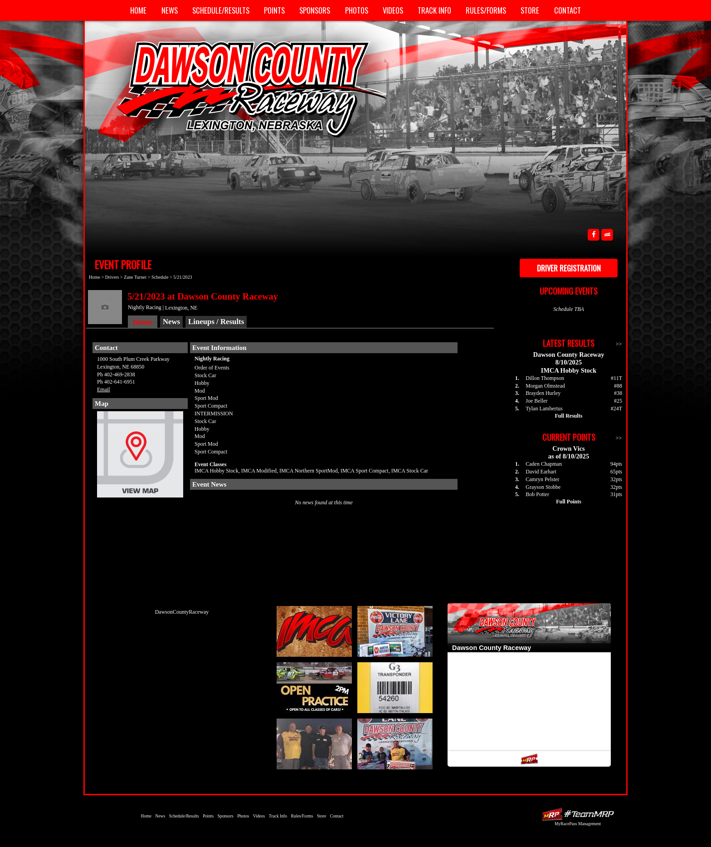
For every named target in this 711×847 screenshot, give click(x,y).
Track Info (434, 10)
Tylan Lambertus (544, 408)
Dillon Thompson (545, 378)
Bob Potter (537, 494)
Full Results (568, 416)
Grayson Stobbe (543, 487)
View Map (140, 456)
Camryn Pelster (542, 479)
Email (103, 389)
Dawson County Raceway (242, 88)
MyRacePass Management (578, 823)
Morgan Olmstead (545, 386)
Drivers (112, 277)
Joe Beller (536, 401)
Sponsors (314, 10)
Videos (393, 10)
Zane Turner (135, 277)
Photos (356, 10)
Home (138, 10)
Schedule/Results (220, 10)
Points (274, 10)
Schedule (159, 277)
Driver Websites (577, 814)
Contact (567, 10)
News (169, 10)
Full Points (568, 501)
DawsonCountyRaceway (182, 612)
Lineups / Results (216, 321)
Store (530, 10)
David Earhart (541, 471)
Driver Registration (569, 268)
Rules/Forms (486, 10)
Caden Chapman (544, 464)
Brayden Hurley (543, 393)
